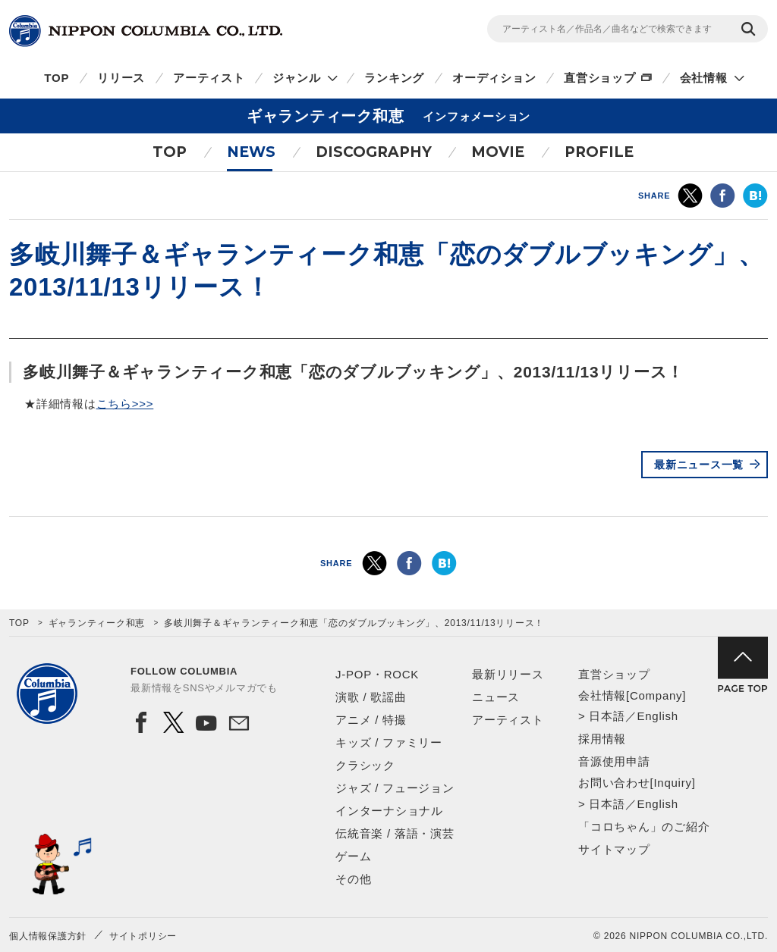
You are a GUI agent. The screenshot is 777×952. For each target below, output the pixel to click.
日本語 (606, 715)
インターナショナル (389, 810)
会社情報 (704, 77)
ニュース (496, 697)
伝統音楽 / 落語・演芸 (395, 833)
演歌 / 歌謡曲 (371, 697)
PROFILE (599, 152)
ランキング (394, 77)
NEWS (251, 152)
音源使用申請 (614, 761)
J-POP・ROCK (377, 674)
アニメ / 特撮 (371, 719)
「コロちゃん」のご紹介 (643, 826)
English (657, 715)
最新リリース (508, 674)
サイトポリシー (143, 936)
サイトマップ (614, 849)
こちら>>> (125, 403)
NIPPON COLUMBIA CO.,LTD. (145, 31)
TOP (56, 77)
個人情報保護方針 (48, 936)
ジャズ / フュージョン (395, 787)
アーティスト (209, 77)
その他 (353, 878)
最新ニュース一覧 (699, 465)
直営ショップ (600, 77)
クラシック (365, 765)
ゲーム (353, 856)
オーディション (494, 77)
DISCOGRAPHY (374, 152)
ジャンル (296, 77)
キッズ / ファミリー (388, 742)
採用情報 (602, 738)
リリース (121, 77)
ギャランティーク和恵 (97, 623)
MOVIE (497, 152)
